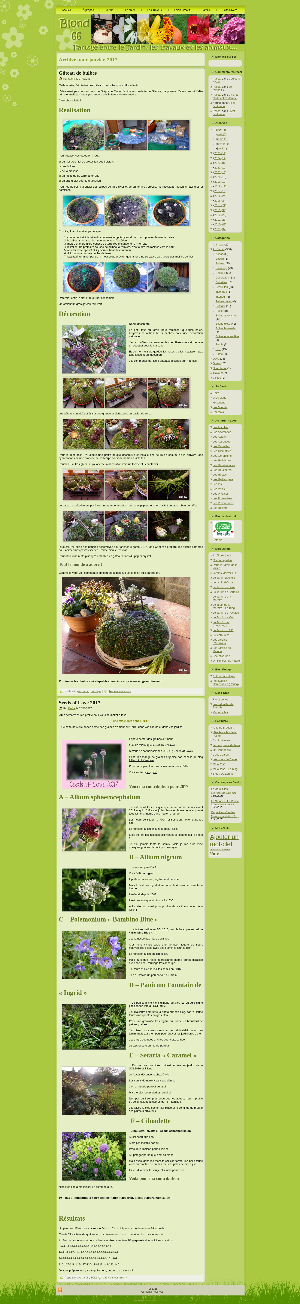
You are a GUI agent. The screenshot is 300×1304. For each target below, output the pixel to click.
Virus (215, 853)
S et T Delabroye (223, 773)
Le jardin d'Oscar (223, 582)
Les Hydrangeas (223, 479)
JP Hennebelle (222, 749)
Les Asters (219, 436)
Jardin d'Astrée (222, 740)
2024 (220, 158)
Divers (217, 363)
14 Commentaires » (120, 691)
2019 (220, 181)
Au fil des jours (222, 555)
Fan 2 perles (220, 699)
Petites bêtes (224, 301)
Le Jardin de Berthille (226, 591)
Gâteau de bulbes (78, 73)
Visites (217, 377)
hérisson (214, 849)
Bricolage (96, 691)
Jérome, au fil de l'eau (226, 745)
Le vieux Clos (221, 635)
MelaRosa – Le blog (225, 769)
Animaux (218, 244)
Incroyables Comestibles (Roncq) (226, 682)
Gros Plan (222, 287)
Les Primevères (222, 498)
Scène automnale (226, 315)
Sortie (219, 353)
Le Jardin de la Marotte (222, 598)
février (223, 143)
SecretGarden (221, 656)
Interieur (221, 296)
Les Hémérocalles (224, 465)
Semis (219, 344)
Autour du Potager (224, 676)
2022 (220, 167)
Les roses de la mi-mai (223, 793)
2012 (220, 215)
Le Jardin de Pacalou (226, 612)
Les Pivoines (221, 493)
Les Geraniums (222, 455)
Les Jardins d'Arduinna (220, 641)
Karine (72, 78)
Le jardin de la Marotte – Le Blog (224, 606)
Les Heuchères (222, 469)
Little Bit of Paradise (141, 760)
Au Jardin (83, 691)
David (166, 1074)
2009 (220, 229)
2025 (220, 153)
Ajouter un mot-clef (224, 840)
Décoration (222, 277)
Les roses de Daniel (225, 759)
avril (221, 134)
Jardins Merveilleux (225, 573)
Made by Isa (220, 712)
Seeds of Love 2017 (79, 702)
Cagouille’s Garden (223, 812)
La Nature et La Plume (225, 801)
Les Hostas (220, 474)
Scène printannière (227, 336)
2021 (220, 172)
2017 (220, 191)
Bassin (220, 258)
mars (222, 139)
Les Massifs (220, 407)
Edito (216, 393)
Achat (219, 254)
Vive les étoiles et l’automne (226, 96)
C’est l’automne (224, 104)
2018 (220, 186)
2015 (220, 200)
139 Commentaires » (115, 1277)
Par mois (218, 412)
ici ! (155, 772)
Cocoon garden (222, 560)
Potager (220, 306)
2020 (220, 177)
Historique (219, 402)
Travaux (218, 373)
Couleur (220, 272)
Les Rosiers (220, 507)
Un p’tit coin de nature (226, 660)
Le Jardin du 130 (223, 630)
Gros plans (219, 397)
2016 (220, 195)
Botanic (220, 263)
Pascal (217, 78)
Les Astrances (221, 441)
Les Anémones (222, 432)
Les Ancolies (220, 427)
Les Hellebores (222, 460)
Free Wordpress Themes (155, 1300)
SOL (93, 1277)
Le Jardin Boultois (224, 577)
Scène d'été (223, 323)
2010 (220, 224)
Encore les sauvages (222, 804)
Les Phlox (219, 489)
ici (148, 772)
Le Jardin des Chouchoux (221, 624)
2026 (221, 129)
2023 (219, 162)
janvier (223, 148)
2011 (220, 219)
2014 (220, 205)
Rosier (220, 310)
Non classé (220, 368)
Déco (216, 358)
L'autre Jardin (221, 754)
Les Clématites (222, 451)
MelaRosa (219, 764)
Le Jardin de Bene (224, 587)
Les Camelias (221, 446)
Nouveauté (224, 849)
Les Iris (217, 484)
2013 (220, 210)
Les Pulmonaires (223, 503)
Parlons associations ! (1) (225, 816)
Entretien (221, 282)
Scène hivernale (226, 328)
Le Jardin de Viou (223, 617)
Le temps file (222, 88)
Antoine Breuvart (223, 727)
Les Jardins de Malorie (222, 649)
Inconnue (221, 291)
